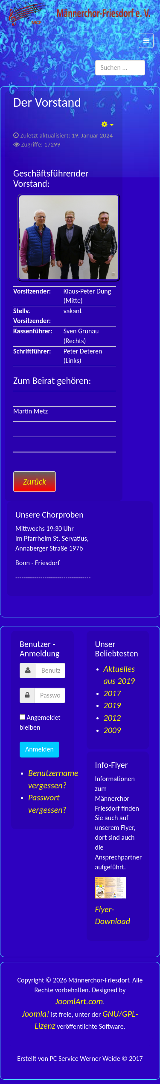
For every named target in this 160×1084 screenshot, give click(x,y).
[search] (120, 67)
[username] (50, 670)
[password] (50, 695)
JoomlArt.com (79, 1001)
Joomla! (35, 1014)
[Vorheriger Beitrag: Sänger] (34, 481)
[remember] (22, 717)
